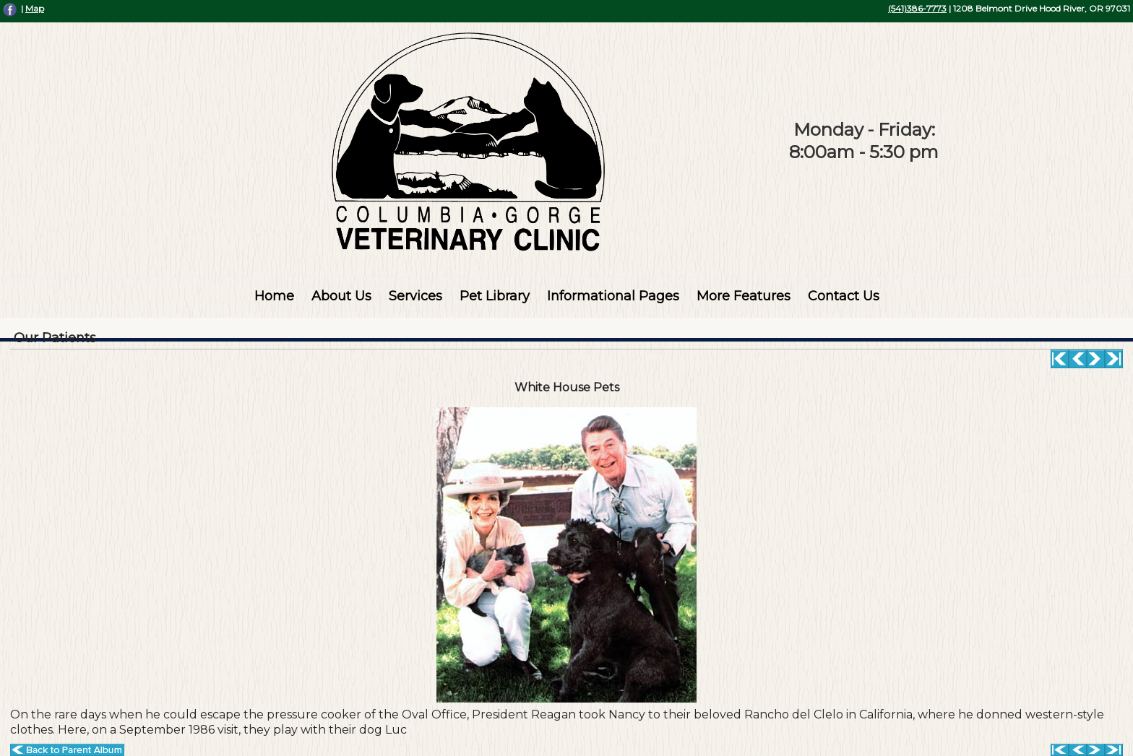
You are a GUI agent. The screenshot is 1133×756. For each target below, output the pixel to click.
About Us (341, 296)
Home (274, 296)
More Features (743, 296)
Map (34, 8)
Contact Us (843, 296)
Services (415, 296)
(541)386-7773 (917, 8)
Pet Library (495, 296)
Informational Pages (613, 296)
